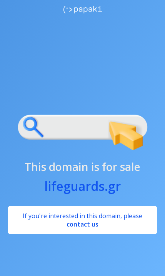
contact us (82, 224)
